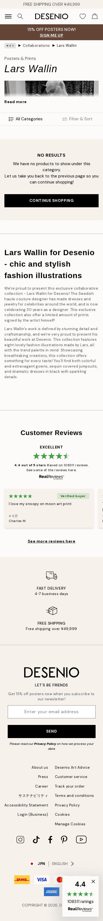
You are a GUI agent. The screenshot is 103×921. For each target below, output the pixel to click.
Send (51, 731)
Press (43, 776)
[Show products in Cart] (95, 16)
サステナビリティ (33, 795)
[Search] (20, 16)
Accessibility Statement (26, 805)
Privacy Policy (45, 744)
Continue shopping (51, 200)
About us (40, 767)
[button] (80, 896)
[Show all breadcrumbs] (10, 45)
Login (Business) (33, 814)
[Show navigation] (8, 16)
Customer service (71, 776)
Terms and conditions (74, 795)
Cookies (62, 814)
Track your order (70, 786)
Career (41, 786)
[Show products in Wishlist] (83, 16)
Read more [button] (15, 101)
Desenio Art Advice (72, 767)
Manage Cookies (70, 824)
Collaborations (36, 45)
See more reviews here (52, 541)
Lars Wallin (67, 45)
